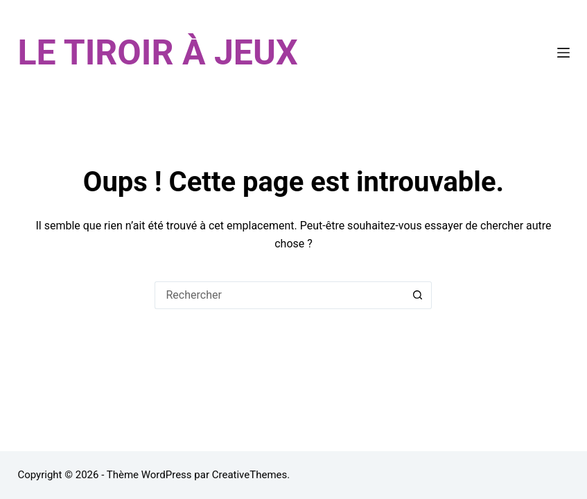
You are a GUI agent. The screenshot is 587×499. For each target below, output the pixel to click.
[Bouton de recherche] (418, 295)
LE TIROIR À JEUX (157, 53)
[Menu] (563, 52)
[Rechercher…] (279, 295)
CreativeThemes (250, 475)
